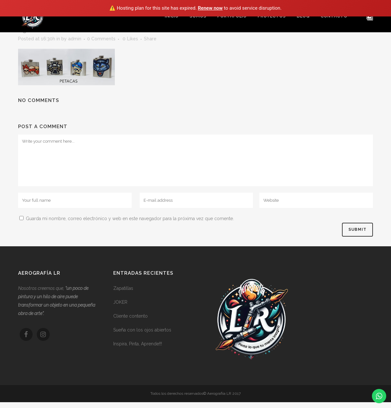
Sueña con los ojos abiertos (142, 329)
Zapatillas (123, 288)
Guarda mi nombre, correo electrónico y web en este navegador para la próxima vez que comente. (130, 218)
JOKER (120, 302)
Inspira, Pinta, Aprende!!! (137, 343)
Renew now (210, 8)
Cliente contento (130, 316)
